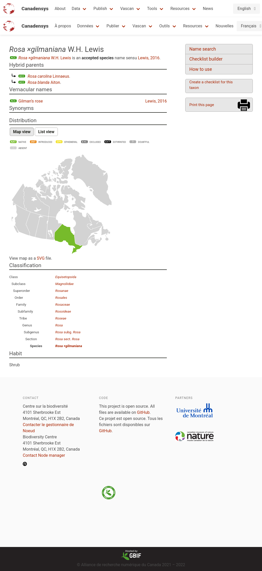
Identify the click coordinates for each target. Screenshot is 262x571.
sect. (67, 339)
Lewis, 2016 (148, 57)
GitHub (143, 412)
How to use (200, 69)
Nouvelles (225, 26)
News (208, 8)
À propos (63, 26)
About (60, 8)
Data (76, 8)
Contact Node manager (44, 455)
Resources (180, 8)
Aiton (44, 82)
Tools (152, 8)
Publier (112, 26)
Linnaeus (48, 76)
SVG (41, 258)
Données (85, 26)
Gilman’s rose (30, 101)
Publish (100, 8)
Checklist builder (206, 59)
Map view (21, 131)
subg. (68, 332)
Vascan (127, 8)
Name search (202, 49)
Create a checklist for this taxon (211, 85)
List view (46, 131)
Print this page (201, 104)
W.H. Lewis (44, 57)
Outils (164, 26)
